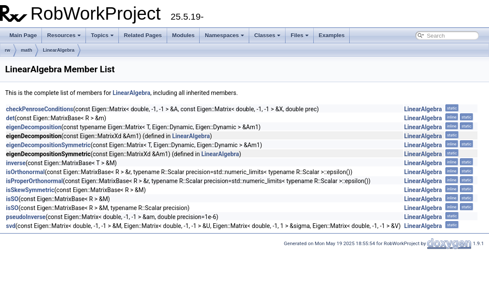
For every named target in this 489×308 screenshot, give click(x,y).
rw (7, 50)
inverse (16, 163)
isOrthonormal (25, 172)
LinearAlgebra (58, 50)
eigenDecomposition (34, 127)
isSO (12, 198)
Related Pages (143, 35)
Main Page (23, 35)
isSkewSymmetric (30, 190)
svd (10, 225)
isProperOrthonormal (34, 181)
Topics (102, 35)
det (10, 118)
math (26, 50)
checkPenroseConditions (39, 109)
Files (300, 35)
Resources (63, 35)
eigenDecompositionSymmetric (48, 145)
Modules (183, 35)
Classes (267, 35)
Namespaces (224, 35)
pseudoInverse (26, 216)
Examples (332, 35)
